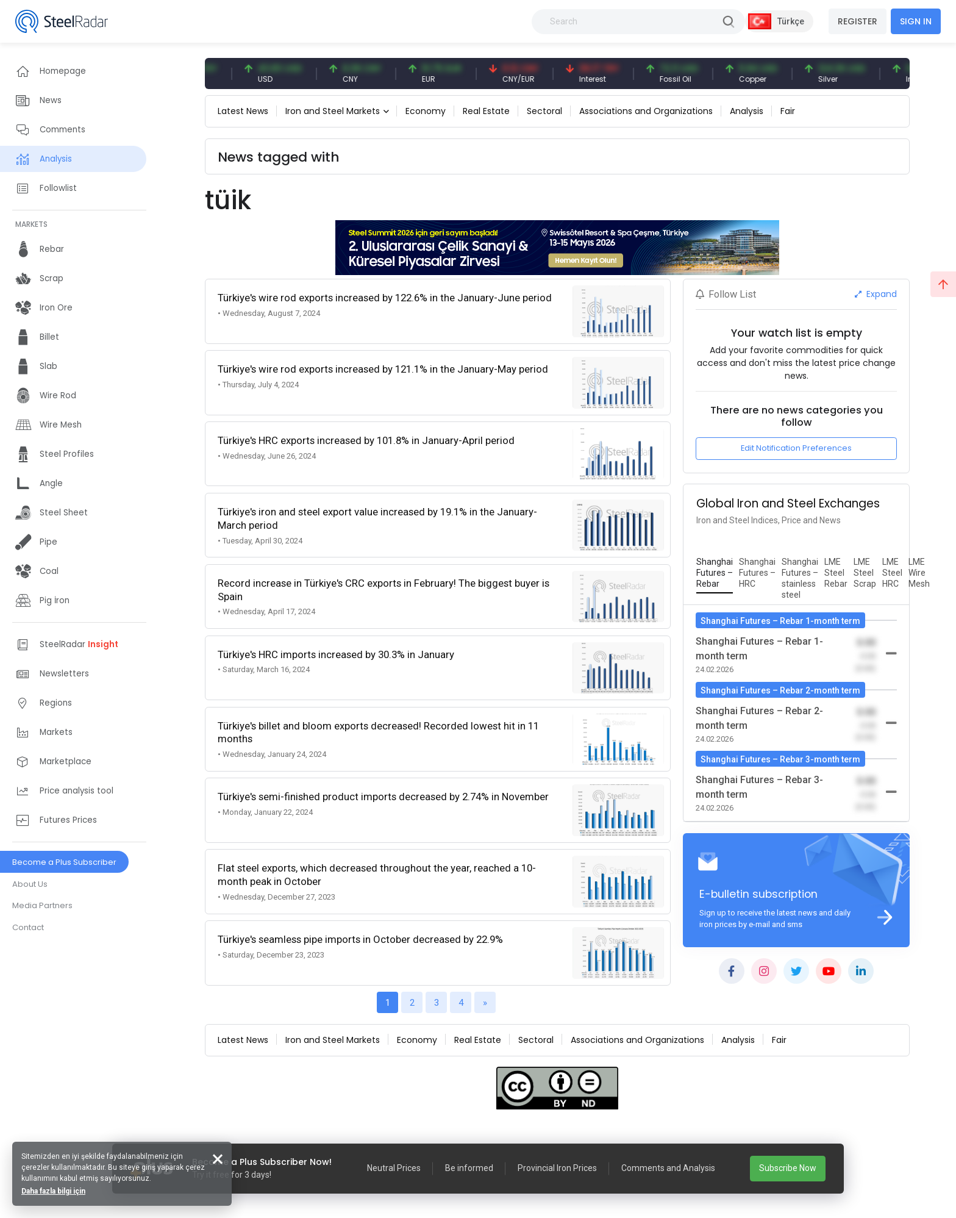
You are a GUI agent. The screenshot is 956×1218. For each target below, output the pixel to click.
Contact (28, 927)
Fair (787, 111)
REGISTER (857, 21)
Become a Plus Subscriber (64, 862)
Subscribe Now (787, 1168)
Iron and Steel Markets (332, 111)
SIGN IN (916, 21)
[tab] (714, 573)
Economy (425, 111)
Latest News (243, 111)
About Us (30, 884)
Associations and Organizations (646, 111)
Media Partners (42, 905)
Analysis (746, 111)
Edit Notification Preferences (796, 448)
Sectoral (544, 111)
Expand (876, 294)
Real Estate (486, 111)
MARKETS (31, 224)
